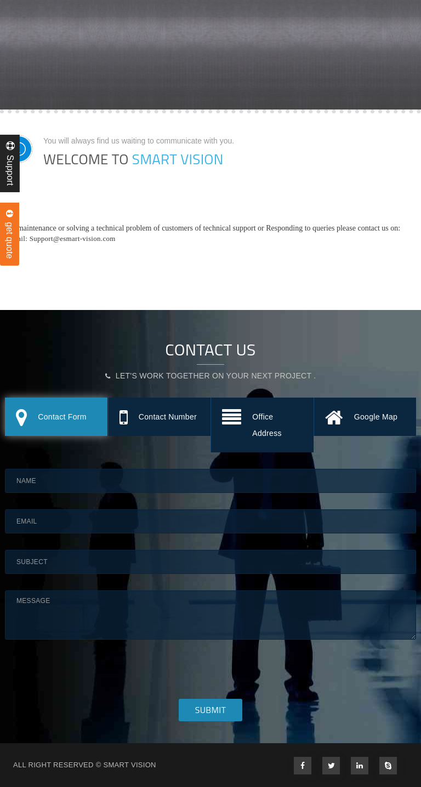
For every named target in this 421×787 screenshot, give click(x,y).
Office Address (252, 423)
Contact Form (51, 418)
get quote (9, 234)
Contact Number (158, 418)
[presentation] (88, 677)
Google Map (361, 418)
